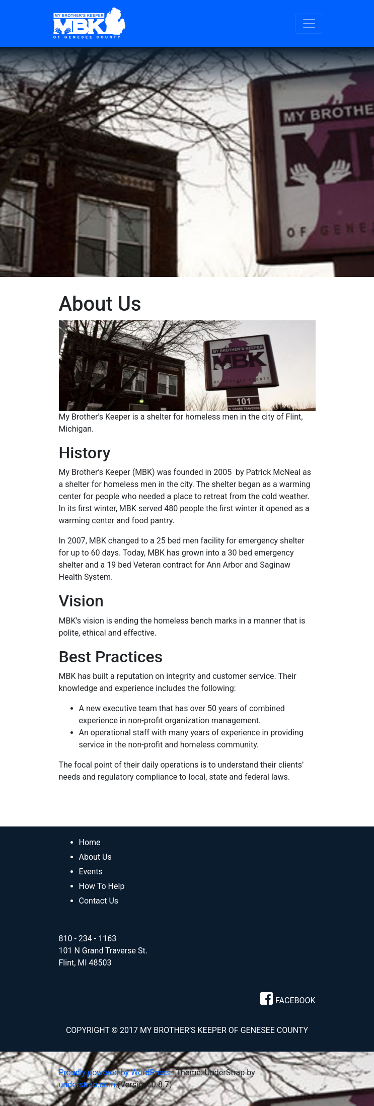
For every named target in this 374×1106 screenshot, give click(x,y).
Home (90, 842)
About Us (95, 857)
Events (91, 871)
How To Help (102, 886)
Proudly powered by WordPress (114, 1072)
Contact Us (99, 901)
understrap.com (87, 1084)
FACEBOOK (295, 1000)
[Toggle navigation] (309, 24)
